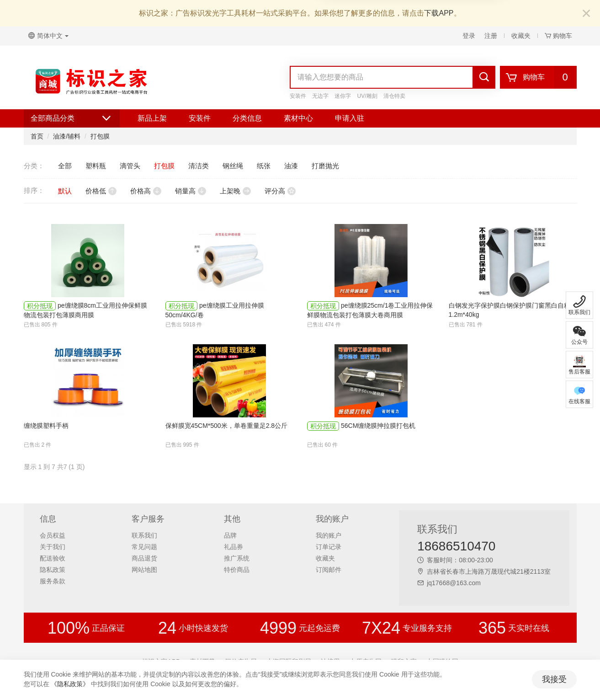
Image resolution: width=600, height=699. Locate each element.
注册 (490, 35)
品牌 (230, 535)
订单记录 (328, 546)
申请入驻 (349, 118)
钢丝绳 (233, 166)
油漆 (291, 166)
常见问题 (144, 546)
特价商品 (237, 569)
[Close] (586, 14)
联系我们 (144, 535)
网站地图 (144, 569)
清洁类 (198, 166)
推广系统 (237, 558)
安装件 (298, 96)
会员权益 (52, 535)
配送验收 (52, 558)
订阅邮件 (328, 569)
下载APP (438, 13)
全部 (65, 166)
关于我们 (52, 546)
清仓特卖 (394, 96)
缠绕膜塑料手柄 (46, 425)
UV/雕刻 (367, 96)
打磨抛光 (325, 166)
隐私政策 (52, 569)
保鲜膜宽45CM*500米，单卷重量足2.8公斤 (226, 425)
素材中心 (298, 118)
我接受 (554, 679)
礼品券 (233, 546)
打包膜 (100, 136)
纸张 (264, 166)
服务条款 (52, 581)
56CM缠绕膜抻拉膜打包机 (378, 425)
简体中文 (48, 35)
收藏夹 (521, 35)
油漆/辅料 (66, 136)
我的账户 (328, 535)
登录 (468, 35)
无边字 (320, 96)
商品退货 (144, 558)
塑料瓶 (95, 166)
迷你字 (343, 96)
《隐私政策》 (70, 684)
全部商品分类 (72, 118)
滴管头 (130, 166)
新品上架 (152, 118)
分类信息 (247, 118)
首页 (37, 136)
